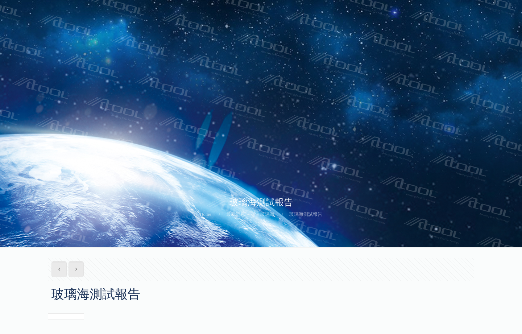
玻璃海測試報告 (305, 214)
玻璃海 (267, 214)
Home (205, 214)
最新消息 (235, 214)
